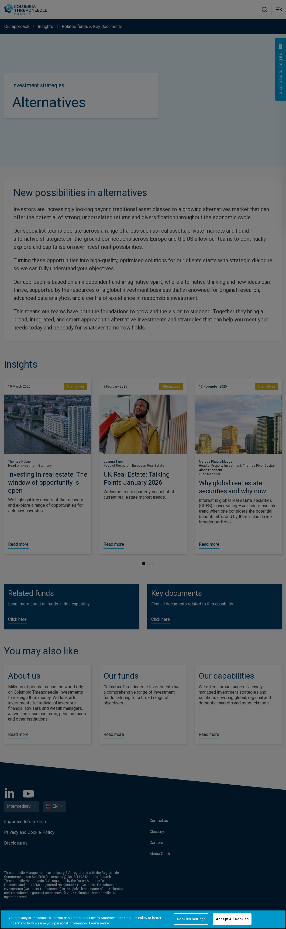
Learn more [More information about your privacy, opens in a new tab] (99, 923)
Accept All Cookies (232, 919)
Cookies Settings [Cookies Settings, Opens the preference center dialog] (191, 919)
